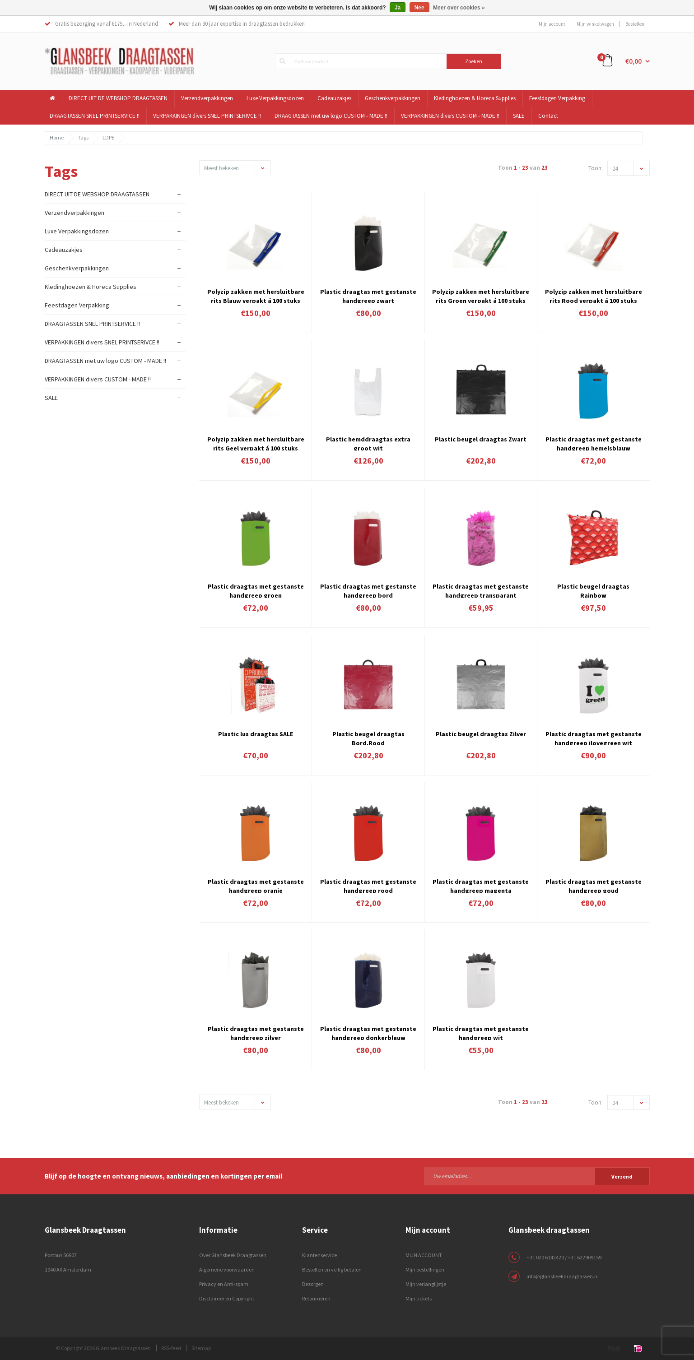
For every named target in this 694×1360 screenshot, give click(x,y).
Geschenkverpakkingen (392, 98)
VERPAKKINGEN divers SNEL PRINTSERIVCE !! (207, 116)
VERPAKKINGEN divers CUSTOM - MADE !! (450, 116)
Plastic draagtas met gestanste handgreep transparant (481, 590)
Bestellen (634, 24)
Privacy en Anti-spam (223, 1284)
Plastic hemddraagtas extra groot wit (368, 442)
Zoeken (473, 61)
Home (57, 137)
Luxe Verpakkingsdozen (275, 98)
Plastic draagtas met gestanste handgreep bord (368, 590)
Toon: (595, 168)
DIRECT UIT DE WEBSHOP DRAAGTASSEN (118, 98)
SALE (519, 116)
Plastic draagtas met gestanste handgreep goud (593, 885)
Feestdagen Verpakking (557, 98)
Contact (548, 116)
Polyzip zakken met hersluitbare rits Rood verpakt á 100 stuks (593, 295)
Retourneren (316, 1298)
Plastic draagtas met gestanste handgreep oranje (256, 885)
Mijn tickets (418, 1298)
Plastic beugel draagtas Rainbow (593, 590)
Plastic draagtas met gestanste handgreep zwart (368, 295)
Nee (419, 8)
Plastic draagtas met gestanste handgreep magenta (481, 885)
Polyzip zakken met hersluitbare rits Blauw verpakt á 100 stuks (255, 295)
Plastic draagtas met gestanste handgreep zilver (256, 1032)
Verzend (622, 1176)
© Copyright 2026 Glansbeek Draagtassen (103, 1348)
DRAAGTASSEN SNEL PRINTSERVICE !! (95, 116)
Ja (398, 8)
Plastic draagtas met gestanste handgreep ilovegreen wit (593, 737)
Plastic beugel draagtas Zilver (481, 734)
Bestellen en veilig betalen (332, 1269)
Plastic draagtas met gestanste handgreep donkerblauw (368, 1032)
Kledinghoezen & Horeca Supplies (475, 98)
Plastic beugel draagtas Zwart (480, 439)
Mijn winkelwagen (595, 24)
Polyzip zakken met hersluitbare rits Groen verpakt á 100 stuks (480, 295)
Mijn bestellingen (424, 1269)
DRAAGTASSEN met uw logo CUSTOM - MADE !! (331, 116)
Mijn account (552, 24)
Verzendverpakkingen (207, 98)
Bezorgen (313, 1284)
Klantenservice (319, 1255)
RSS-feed (171, 1348)
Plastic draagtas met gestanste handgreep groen (256, 590)
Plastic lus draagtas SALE (255, 734)
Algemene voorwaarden (227, 1269)
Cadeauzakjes (334, 98)
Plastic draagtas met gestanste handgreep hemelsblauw (593, 442)
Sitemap (201, 1348)
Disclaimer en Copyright (226, 1298)
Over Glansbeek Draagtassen (232, 1255)
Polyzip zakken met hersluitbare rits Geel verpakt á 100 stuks (255, 442)
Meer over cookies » (459, 8)
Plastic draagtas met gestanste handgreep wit (481, 1032)
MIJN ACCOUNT (423, 1255)
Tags (83, 137)
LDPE (108, 137)
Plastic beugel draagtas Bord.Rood (368, 737)
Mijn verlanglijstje (425, 1284)
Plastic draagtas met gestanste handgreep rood (368, 885)
